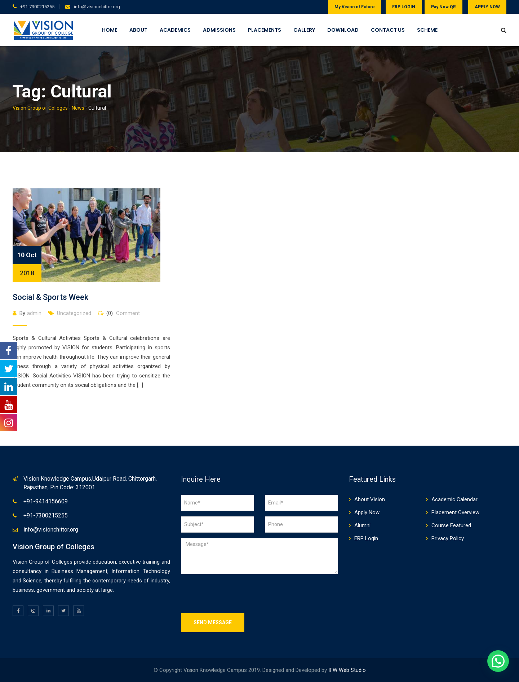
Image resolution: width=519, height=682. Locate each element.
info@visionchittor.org (97, 6)
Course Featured (451, 525)
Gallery (304, 30)
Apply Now (367, 512)
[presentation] (235, 594)
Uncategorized (74, 313)
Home (109, 30)
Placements (264, 30)
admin (34, 313)
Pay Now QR (443, 6)
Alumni (362, 525)
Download (343, 30)
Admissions (219, 30)
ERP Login (366, 538)
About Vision (369, 499)
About (138, 30)
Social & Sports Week (50, 297)
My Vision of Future (354, 6)
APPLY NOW (487, 6)
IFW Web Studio (347, 670)
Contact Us (388, 30)
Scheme (427, 30)
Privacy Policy (447, 538)
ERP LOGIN (403, 6)
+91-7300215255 (37, 6)
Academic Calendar (454, 499)
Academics (175, 30)
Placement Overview (455, 512)
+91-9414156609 (45, 501)
